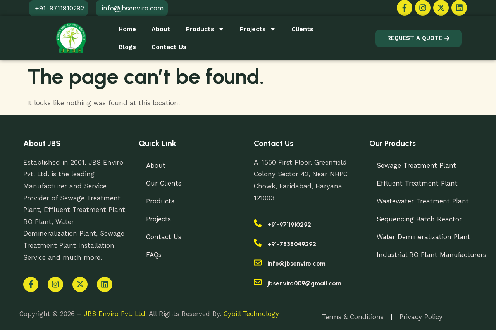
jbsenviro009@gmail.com (304, 283)
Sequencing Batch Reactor (419, 219)
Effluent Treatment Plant (417, 183)
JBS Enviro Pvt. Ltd (114, 314)
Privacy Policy (421, 317)
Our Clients (164, 183)
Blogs (127, 46)
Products (205, 29)
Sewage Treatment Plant (416, 165)
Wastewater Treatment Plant (423, 201)
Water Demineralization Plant (424, 237)
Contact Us (169, 46)
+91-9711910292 (289, 224)
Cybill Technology (251, 314)
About (161, 29)
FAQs (154, 255)
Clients (302, 29)
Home (127, 29)
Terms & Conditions (353, 317)
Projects (258, 29)
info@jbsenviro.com (296, 263)
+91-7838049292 (291, 244)
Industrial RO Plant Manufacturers (432, 255)
